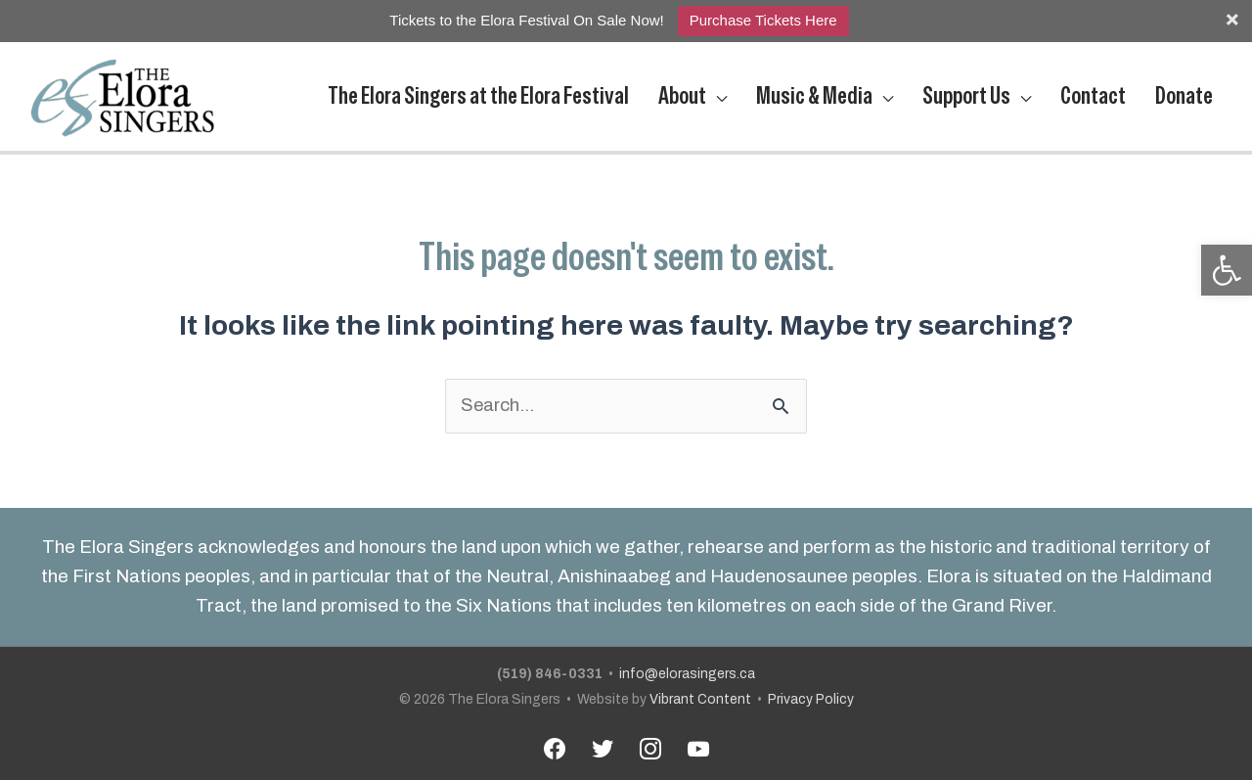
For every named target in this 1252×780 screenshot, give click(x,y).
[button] (1226, 270)
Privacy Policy (811, 693)
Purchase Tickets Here (763, 20)
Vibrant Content (699, 693)
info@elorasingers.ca (687, 668)
